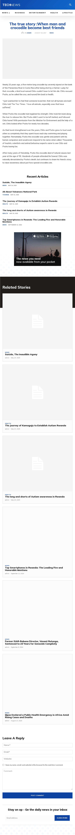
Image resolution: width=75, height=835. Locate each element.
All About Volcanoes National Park (20, 191)
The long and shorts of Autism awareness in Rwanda (29, 210)
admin (29, 33)
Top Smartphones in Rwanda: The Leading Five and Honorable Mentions (34, 220)
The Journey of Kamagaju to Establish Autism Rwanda (30, 201)
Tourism (6, 195)
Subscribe (62, 818)
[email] (30, 818)
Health (5, 204)
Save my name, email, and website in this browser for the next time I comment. (34, 765)
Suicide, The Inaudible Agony (17, 182)
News (52, 33)
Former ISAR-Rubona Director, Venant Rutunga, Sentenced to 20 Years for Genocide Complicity (31, 642)
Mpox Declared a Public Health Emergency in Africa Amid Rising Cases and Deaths (37, 716)
